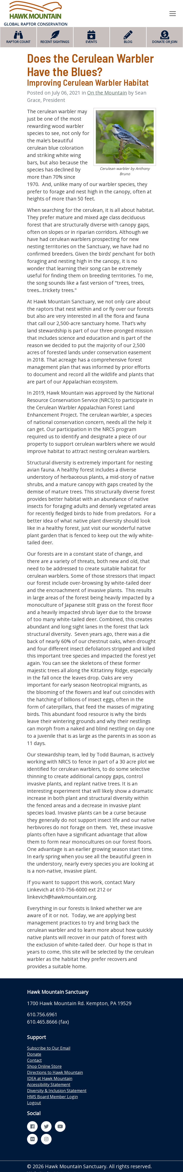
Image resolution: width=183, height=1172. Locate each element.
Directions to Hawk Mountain (55, 1072)
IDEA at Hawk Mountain (49, 1078)
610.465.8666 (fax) (48, 1021)
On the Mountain (107, 92)
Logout (34, 1103)
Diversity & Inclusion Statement (56, 1090)
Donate (34, 1054)
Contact (34, 1060)
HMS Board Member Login (52, 1096)
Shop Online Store (44, 1066)
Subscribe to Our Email (48, 1048)
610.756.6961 (42, 1014)
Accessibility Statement (48, 1084)
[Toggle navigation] (172, 13)
